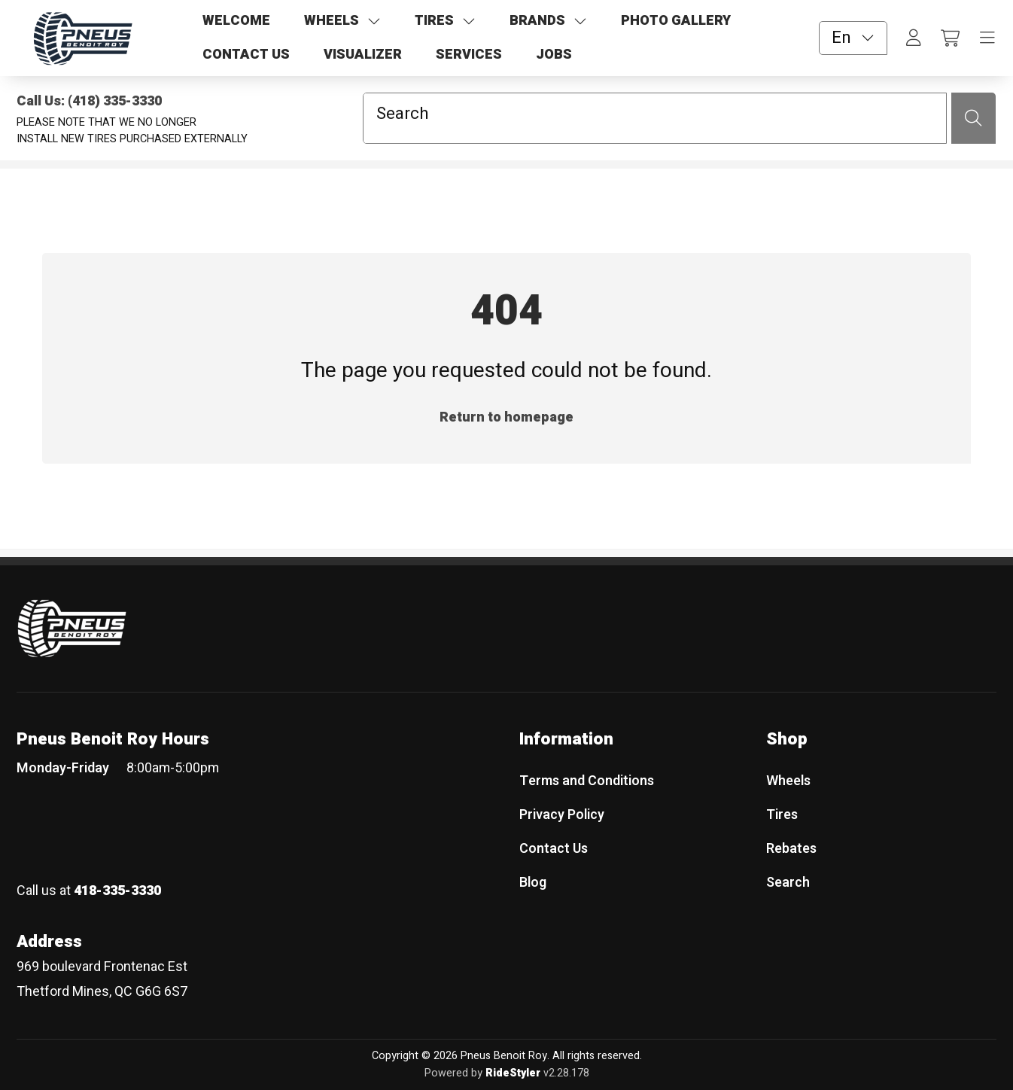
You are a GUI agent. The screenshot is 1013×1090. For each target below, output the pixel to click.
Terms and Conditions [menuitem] (586, 781)
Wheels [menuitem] (788, 781)
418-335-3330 (117, 891)
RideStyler (512, 1072)
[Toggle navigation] (987, 38)
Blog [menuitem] (532, 882)
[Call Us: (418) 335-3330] (160, 101)
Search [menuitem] (788, 882)
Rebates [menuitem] (791, 849)
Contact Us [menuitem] (553, 849)
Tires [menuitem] (782, 815)
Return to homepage (506, 417)
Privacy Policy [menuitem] (561, 815)
